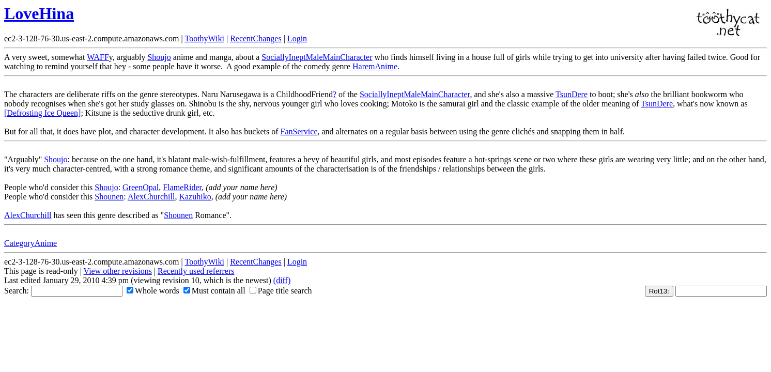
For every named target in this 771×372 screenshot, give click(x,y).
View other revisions (118, 271)
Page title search (281, 290)
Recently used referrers (196, 271)
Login (297, 38)
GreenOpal (140, 187)
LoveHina (39, 13)
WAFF (98, 57)
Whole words (153, 290)
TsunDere (572, 94)
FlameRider (182, 187)
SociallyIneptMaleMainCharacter (316, 57)
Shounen (109, 196)
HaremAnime (374, 66)
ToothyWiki (204, 38)
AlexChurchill (151, 196)
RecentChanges (256, 38)
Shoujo (159, 57)
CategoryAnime (30, 243)
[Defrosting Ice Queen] (42, 113)
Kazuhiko (195, 196)
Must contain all (214, 290)
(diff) (281, 280)
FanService (299, 131)
